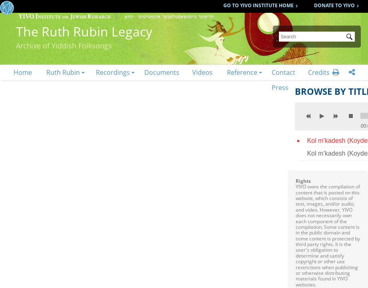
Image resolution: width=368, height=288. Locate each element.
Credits (319, 72)
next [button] (335, 116)
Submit (351, 38)
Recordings (113, 72)
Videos (202, 72)
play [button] (322, 116)
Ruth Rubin (63, 72)
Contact (283, 72)
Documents (161, 72)
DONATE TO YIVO (334, 5)
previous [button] (308, 116)
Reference (242, 72)
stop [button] (350, 116)
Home (23, 72)
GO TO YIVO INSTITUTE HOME (258, 5)
